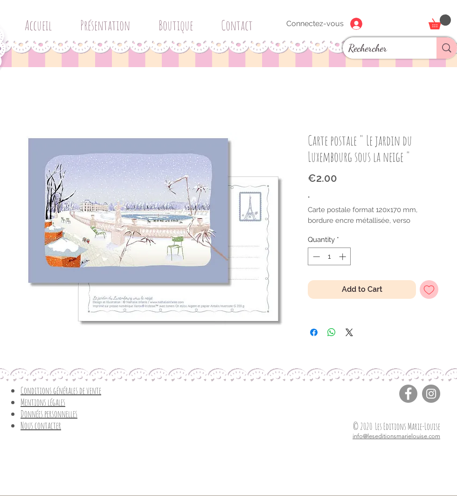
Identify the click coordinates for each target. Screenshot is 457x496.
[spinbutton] (329, 256)
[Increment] (343, 256)
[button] (179, 21)
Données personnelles (49, 414)
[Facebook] (408, 394)
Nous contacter (41, 425)
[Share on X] (349, 332)
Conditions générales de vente (61, 390)
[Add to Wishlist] (429, 289)
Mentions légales (43, 402)
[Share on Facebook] (313, 332)
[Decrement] (315, 256)
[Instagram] (431, 394)
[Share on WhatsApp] (331, 332)
